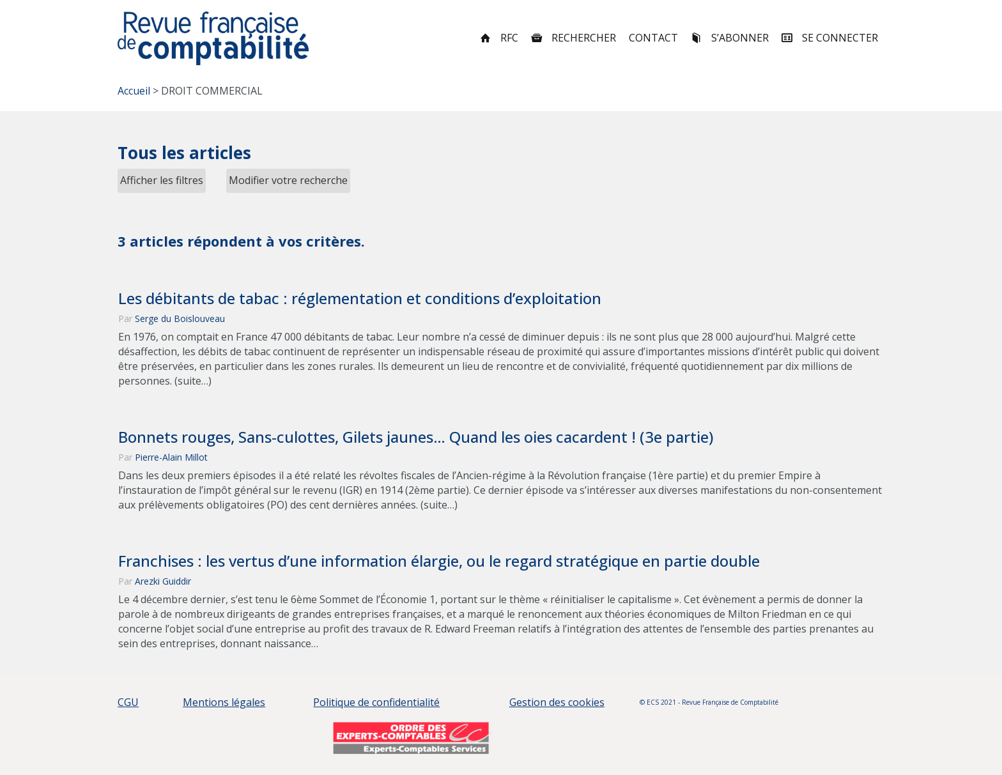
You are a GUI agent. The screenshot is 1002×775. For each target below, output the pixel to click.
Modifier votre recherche (288, 180)
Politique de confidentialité (376, 702)
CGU (128, 702)
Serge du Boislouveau (180, 318)
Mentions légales (224, 702)
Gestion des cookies (557, 702)
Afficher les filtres (161, 180)
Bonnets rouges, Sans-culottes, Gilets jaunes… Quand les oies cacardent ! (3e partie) (415, 437)
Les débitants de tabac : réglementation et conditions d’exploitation (359, 298)
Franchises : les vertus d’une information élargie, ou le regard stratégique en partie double (439, 561)
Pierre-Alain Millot (171, 457)
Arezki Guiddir (163, 581)
